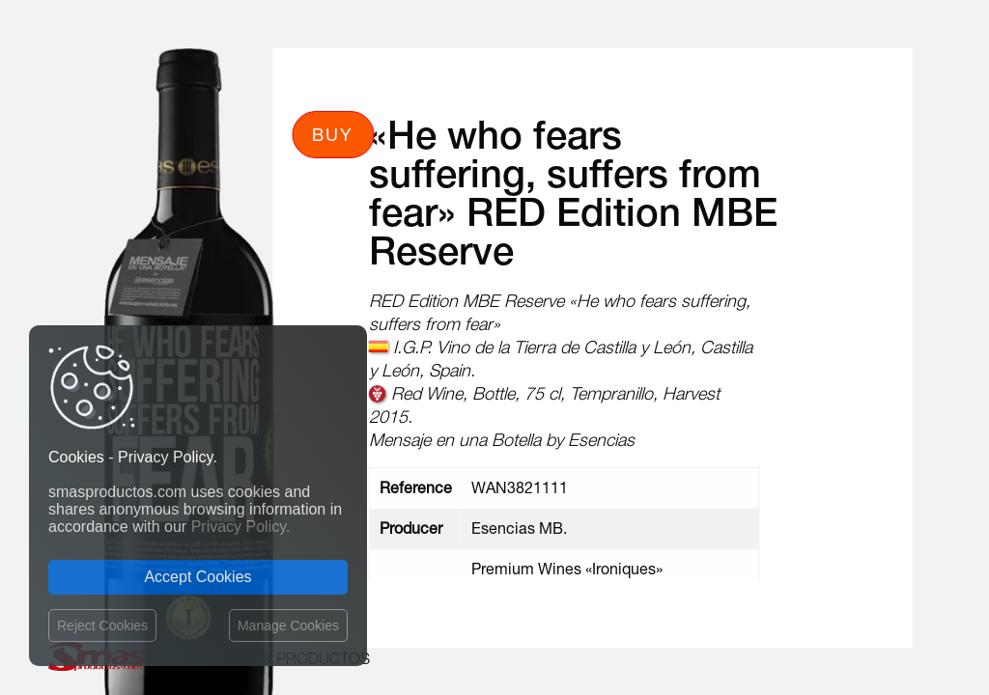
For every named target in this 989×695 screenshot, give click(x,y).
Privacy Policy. (241, 526)
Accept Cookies (197, 577)
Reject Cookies (102, 625)
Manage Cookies (288, 625)
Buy (332, 134)
